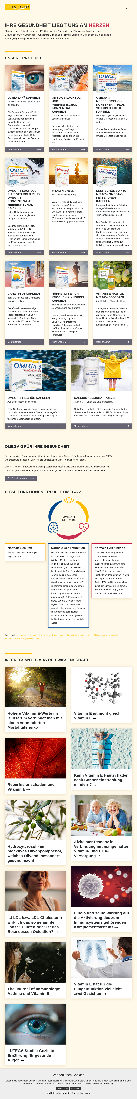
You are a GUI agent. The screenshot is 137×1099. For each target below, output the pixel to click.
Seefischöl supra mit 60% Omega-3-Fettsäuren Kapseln (111, 196)
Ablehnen (75, 1088)
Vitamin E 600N (63, 190)
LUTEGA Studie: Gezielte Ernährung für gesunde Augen (30, 1055)
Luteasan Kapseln (23, 97)
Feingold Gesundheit (30, 638)
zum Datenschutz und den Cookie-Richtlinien (67, 1093)
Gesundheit (26, 635)
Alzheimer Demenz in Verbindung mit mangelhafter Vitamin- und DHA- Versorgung (101, 849)
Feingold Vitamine (12, 638)
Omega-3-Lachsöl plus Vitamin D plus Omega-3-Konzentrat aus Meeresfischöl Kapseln (23, 199)
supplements (37, 635)
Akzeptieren (63, 1088)
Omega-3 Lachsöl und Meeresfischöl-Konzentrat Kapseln (66, 104)
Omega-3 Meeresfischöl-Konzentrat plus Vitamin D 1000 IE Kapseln (110, 104)
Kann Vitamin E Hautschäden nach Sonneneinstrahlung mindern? (101, 780)
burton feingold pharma (77, 635)
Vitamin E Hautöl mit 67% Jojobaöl (110, 295)
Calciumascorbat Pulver (95, 398)
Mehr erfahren (14, 149)
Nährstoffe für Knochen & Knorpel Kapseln (68, 297)
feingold (47, 635)
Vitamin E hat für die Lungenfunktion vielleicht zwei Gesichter (98, 989)
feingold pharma (59, 635)
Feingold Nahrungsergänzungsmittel (103, 635)
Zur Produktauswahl (17, 478)
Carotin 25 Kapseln (23, 293)
